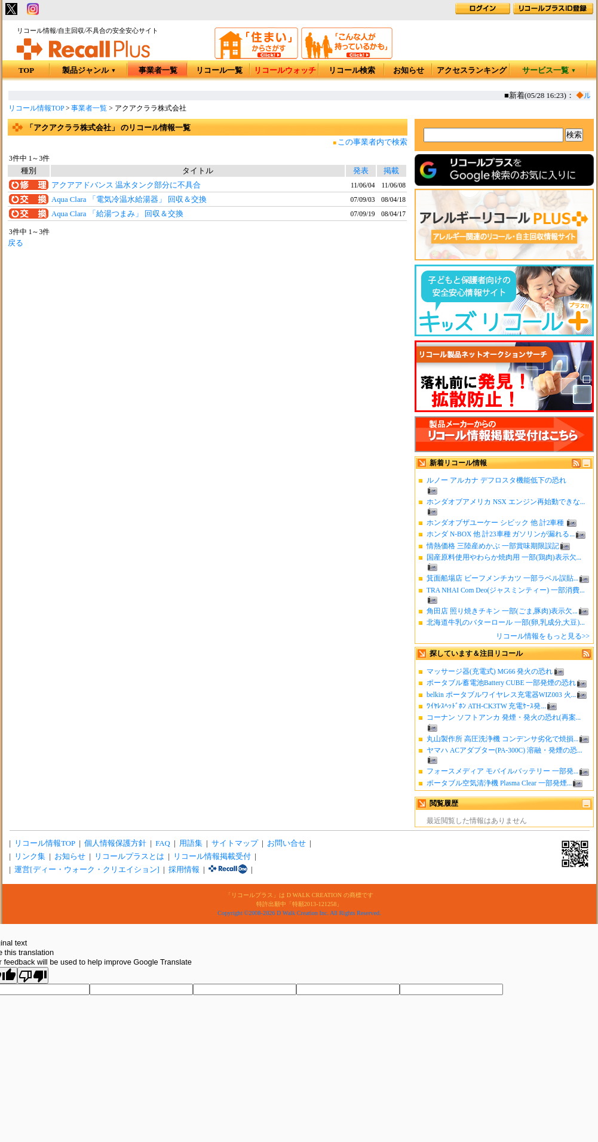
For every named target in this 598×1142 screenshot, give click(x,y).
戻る (15, 243)
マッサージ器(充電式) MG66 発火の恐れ (490, 671)
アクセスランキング (472, 70)
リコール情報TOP (36, 108)
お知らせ (408, 70)
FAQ (162, 843)
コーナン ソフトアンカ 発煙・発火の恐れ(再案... (504, 717)
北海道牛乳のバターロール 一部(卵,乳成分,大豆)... (506, 622)
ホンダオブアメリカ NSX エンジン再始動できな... (506, 501)
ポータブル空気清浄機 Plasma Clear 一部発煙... (499, 783)
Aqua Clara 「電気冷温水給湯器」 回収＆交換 (129, 199)
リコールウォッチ (285, 70)
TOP (26, 70)
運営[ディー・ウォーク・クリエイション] (87, 869)
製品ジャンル (89, 70)
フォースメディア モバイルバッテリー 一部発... (502, 771)
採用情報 (184, 869)
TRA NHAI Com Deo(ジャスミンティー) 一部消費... (506, 590)
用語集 (191, 843)
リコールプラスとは (129, 856)
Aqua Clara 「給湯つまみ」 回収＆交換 (117, 214)
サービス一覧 (549, 70)
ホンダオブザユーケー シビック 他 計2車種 (496, 522)
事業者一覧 (158, 70)
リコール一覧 (219, 70)
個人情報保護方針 (115, 843)
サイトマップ (234, 843)
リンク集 (29, 856)
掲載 (391, 171)
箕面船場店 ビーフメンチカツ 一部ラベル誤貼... (502, 578)
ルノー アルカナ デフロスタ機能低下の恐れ (496, 480)
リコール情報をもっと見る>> (543, 636)
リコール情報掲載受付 (212, 856)
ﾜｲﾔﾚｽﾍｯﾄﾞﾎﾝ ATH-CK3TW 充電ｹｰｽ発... (486, 706)
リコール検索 (352, 70)
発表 (361, 171)
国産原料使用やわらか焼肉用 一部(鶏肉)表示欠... (504, 557)
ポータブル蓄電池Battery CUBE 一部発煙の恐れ (501, 682)
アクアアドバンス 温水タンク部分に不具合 (126, 185)
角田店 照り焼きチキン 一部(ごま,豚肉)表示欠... (502, 611)
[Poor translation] (32, 975)
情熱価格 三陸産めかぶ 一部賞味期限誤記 (493, 545)
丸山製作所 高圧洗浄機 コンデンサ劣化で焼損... (502, 738)
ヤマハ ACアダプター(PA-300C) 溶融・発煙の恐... (504, 750)
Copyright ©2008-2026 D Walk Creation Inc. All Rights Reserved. (299, 913)
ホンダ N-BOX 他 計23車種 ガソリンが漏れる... (501, 534)
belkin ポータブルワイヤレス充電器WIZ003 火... (501, 694)
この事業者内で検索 (372, 142)
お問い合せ (286, 843)
